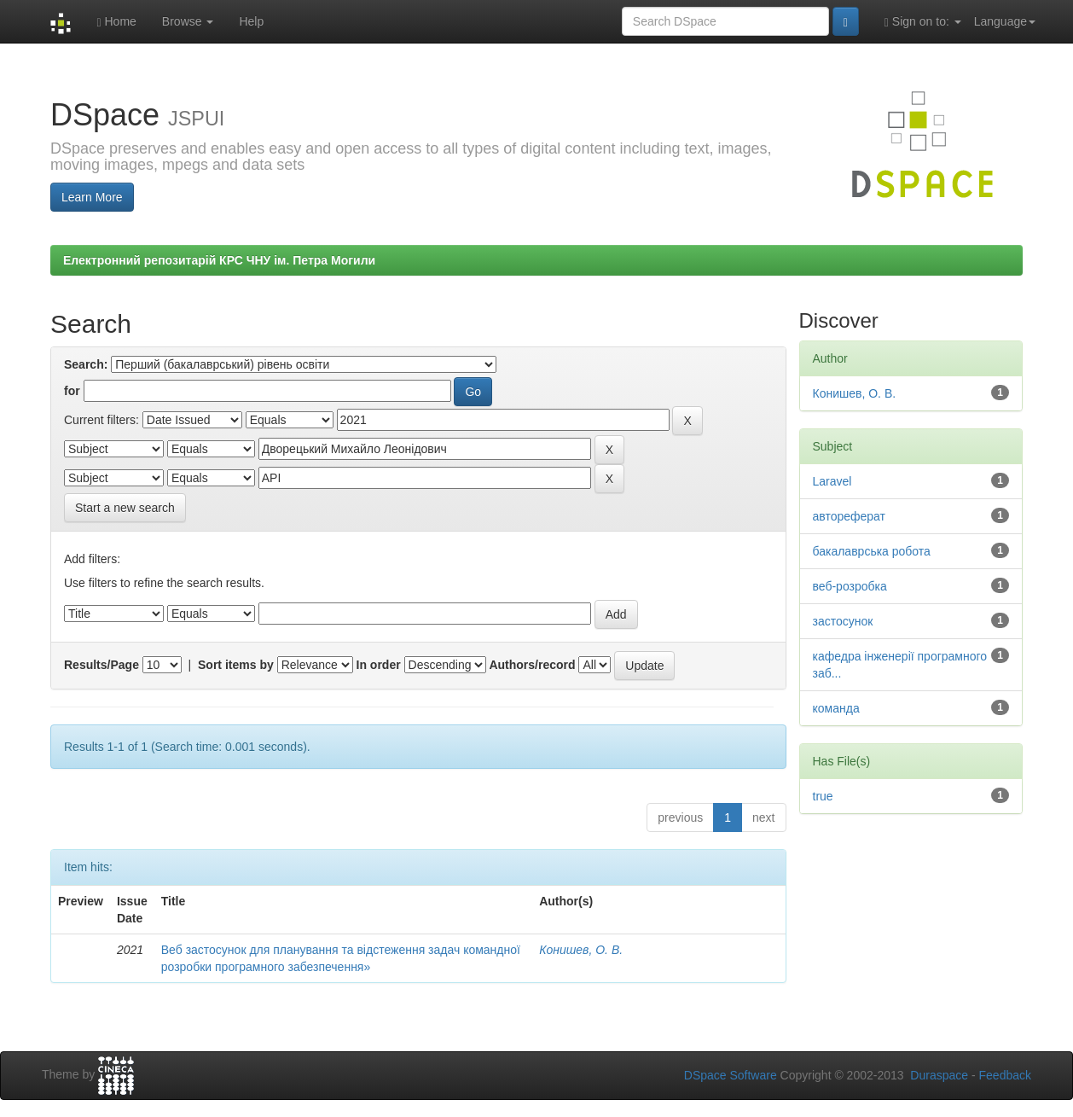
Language (1004, 21)
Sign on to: (922, 22)
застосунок (843, 621)
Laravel (832, 481)
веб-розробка (850, 586)
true (823, 796)
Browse (188, 21)
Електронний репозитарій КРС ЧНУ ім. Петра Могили (219, 260)
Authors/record (532, 665)
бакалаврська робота (872, 551)
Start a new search (125, 508)
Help (251, 21)
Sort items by (236, 665)
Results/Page (101, 665)
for (72, 391)
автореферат (849, 516)
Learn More (92, 197)
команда (836, 708)
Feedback (1005, 1075)
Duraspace (939, 1075)
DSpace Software (730, 1075)
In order (379, 665)
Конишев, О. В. (581, 950)
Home (116, 22)
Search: (85, 364)
